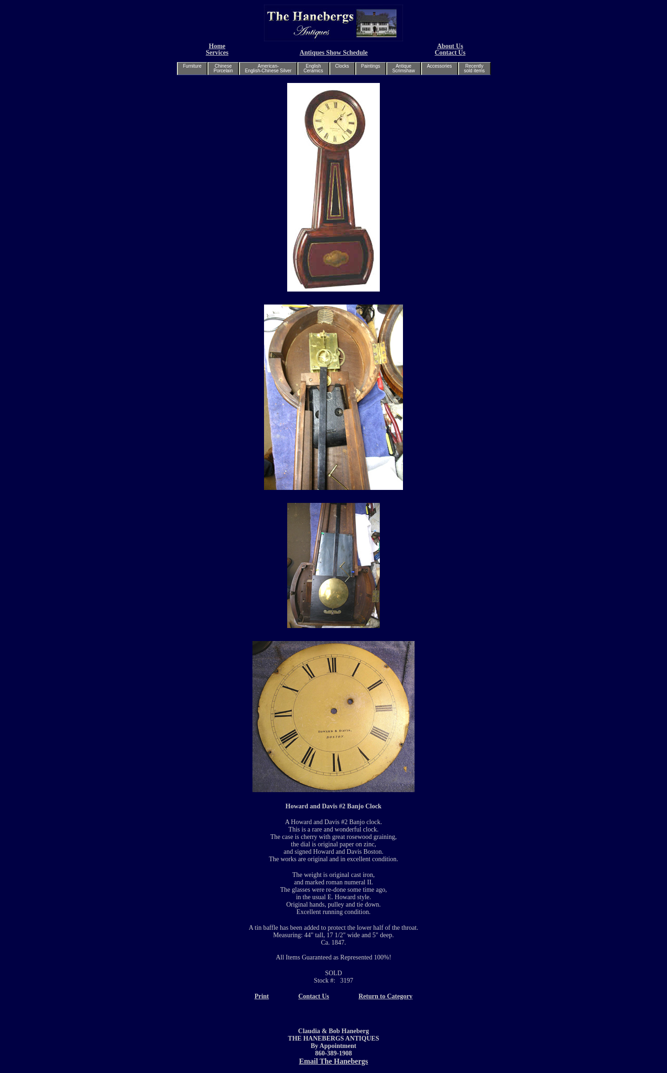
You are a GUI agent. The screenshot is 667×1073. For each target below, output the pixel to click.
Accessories (439, 66)
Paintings (370, 66)
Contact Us (450, 52)
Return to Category (386, 996)
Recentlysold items (474, 68)
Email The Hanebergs (333, 1061)
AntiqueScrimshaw (403, 68)
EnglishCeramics (313, 68)
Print (261, 996)
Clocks (342, 66)
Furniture (192, 66)
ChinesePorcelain (223, 68)
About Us (450, 46)
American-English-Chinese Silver (268, 68)
